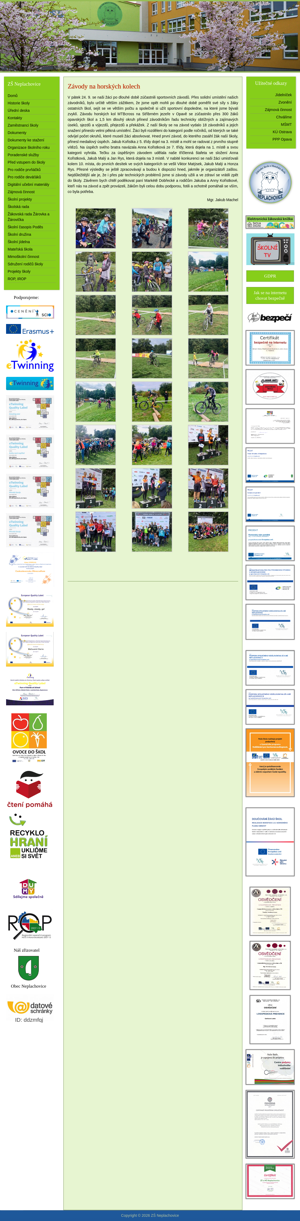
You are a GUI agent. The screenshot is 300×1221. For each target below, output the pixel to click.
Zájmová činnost (21, 192)
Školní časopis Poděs (25, 227)
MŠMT (286, 124)
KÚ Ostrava (282, 132)
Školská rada (18, 207)
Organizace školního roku (29, 147)
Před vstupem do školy (26, 162)
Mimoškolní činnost (23, 257)
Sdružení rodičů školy (25, 264)
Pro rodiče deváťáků (24, 177)
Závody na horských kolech (104, 86)
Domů (12, 96)
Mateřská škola (20, 249)
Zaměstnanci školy (23, 125)
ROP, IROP (17, 279)
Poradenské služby (23, 155)
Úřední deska (19, 110)
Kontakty (15, 118)
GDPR (270, 276)
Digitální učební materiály (28, 184)
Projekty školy (19, 271)
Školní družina (19, 234)
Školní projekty (20, 199)
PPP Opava (282, 139)
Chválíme (284, 117)
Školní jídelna (19, 242)
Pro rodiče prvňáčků (24, 170)
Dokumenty (17, 133)
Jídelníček (283, 95)
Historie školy (19, 103)
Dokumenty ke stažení (26, 140)
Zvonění (285, 102)
